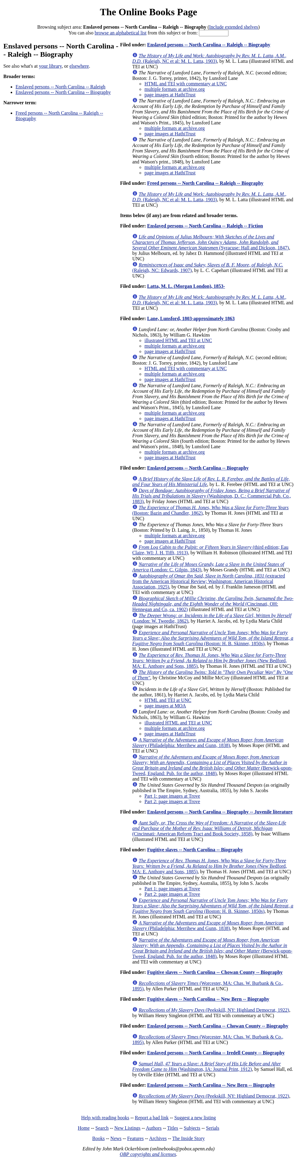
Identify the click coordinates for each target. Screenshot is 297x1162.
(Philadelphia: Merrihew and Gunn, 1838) (207, 742)
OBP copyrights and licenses (148, 1154)
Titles (172, 1128)
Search (102, 1128)
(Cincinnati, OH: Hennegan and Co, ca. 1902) (212, 604)
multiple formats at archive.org (174, 89)
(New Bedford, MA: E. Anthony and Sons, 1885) (209, 661)
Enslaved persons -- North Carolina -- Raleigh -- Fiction (205, 225)
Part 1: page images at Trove (172, 796)
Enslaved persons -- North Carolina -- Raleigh (60, 86)
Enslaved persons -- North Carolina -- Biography (63, 92)
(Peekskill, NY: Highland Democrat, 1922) (214, 1010)
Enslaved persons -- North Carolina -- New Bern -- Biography (211, 1085)
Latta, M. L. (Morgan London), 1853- (186, 286)
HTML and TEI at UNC (167, 700)
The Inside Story (188, 1138)
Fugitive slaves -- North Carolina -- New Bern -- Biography (208, 999)
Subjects (192, 1128)
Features (135, 1138)
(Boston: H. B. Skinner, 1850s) (212, 638)
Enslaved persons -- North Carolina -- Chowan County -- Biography (217, 1025)
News (115, 1138)
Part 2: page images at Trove (172, 801)
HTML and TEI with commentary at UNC (185, 83)
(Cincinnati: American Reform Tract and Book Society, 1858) (209, 828)
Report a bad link (152, 1117)
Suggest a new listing (195, 1117)
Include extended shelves (233, 27)
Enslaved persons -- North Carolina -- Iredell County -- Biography (216, 1052)
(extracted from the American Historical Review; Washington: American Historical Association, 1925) (208, 581)
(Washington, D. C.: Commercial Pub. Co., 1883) (211, 496)
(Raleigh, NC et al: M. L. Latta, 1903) (209, 58)
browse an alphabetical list (121, 32)
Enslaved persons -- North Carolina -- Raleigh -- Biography (208, 44)
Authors (154, 1128)
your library (50, 66)
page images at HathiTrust (170, 94)
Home (84, 1128)
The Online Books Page (148, 11)
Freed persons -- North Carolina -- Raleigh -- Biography (205, 183)
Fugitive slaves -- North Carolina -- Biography (195, 849)
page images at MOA (165, 705)
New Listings (127, 1128)
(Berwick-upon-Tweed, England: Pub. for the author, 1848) (212, 765)
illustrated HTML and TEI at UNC (178, 340)
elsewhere (79, 66)
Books (98, 1138)
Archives (158, 1138)
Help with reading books (105, 1117)
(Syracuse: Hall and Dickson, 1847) (210, 242)
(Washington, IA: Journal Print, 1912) (206, 1066)
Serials (212, 1128)
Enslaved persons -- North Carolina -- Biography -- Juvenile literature (219, 811)
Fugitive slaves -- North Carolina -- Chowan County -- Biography (215, 972)
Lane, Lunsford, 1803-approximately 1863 (191, 318)
